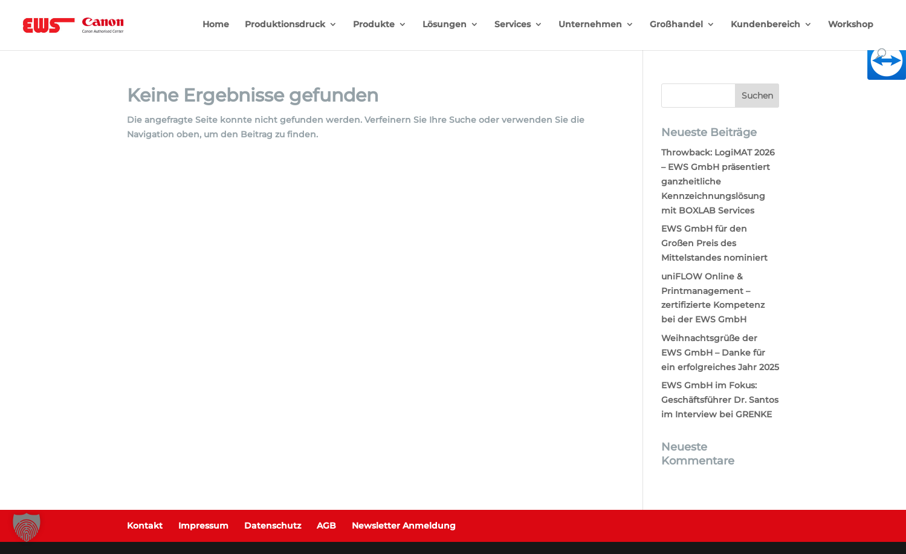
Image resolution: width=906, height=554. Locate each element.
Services (512, 25)
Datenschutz (272, 525)
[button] (26, 527)
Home (215, 25)
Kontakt (145, 525)
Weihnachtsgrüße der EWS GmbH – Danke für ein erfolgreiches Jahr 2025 (720, 353)
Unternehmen (590, 25)
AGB (326, 525)
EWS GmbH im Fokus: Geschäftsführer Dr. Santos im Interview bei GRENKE (719, 400)
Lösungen (444, 25)
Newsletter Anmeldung (404, 525)
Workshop (850, 25)
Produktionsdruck (285, 25)
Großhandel (676, 25)
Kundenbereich (765, 25)
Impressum (203, 525)
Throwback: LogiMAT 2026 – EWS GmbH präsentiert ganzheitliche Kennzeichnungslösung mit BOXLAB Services (718, 181)
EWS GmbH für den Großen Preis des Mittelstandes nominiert (714, 243)
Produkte (374, 25)
